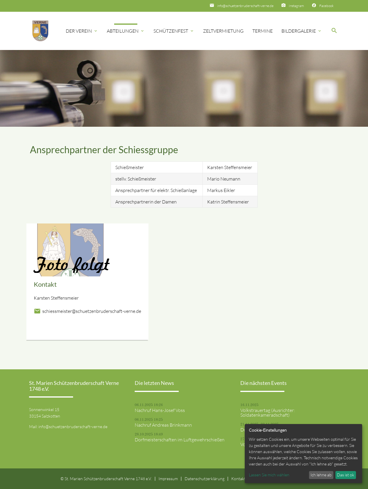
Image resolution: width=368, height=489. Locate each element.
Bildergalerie (301, 31)
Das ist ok (345, 474)
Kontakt (238, 478)
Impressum (168, 478)
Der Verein (82, 31)
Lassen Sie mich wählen (269, 474)
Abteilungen (126, 31)
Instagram (296, 6)
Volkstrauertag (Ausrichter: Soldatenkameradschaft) (267, 412)
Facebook (326, 6)
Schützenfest (173, 31)
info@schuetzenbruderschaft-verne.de (245, 6)
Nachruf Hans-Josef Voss (160, 410)
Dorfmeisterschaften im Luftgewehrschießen (179, 439)
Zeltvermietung (223, 31)
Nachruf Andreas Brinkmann (163, 425)
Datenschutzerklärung (204, 478)
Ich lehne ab (321, 474)
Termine (262, 31)
